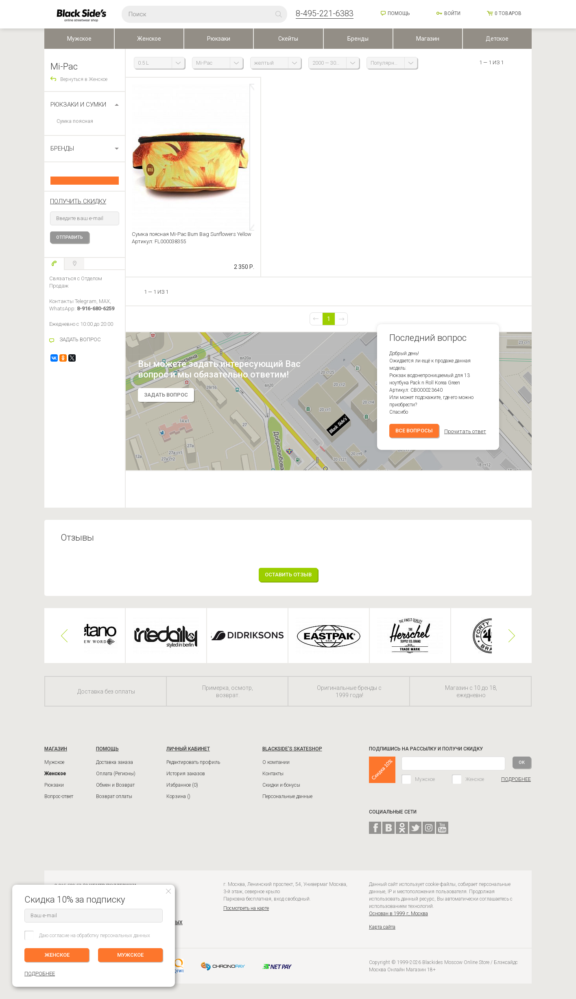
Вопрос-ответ (58, 802)
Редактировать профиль (193, 768)
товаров (508, 13)
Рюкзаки (218, 38)
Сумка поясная (75, 121)
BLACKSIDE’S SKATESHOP (292, 755)
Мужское (79, 38)
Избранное (182, 791)
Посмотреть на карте (246, 914)
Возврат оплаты (114, 802)
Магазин (427, 38)
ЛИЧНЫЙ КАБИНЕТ (188, 755)
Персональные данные (287, 802)
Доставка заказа (114, 768)
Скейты (288, 38)
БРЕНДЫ (62, 148)
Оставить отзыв (288, 581)
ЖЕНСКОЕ (57, 955)
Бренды (358, 38)
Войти (452, 13)
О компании (276, 768)
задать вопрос (166, 401)
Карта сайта (382, 933)
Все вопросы (414, 437)
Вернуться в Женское (83, 79)
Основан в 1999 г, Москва (398, 920)
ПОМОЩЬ (107, 755)
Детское (497, 38)
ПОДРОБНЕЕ (516, 785)
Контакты (273, 780)
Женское (149, 38)
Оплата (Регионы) (115, 780)
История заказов (185, 780)
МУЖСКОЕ (130, 955)
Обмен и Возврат (115, 791)
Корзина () (178, 802)
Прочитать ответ (465, 437)
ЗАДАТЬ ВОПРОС (80, 339)
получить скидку (78, 201)
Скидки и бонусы (281, 791)
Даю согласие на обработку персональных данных (94, 935)
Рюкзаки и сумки (78, 104)
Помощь (399, 13)
